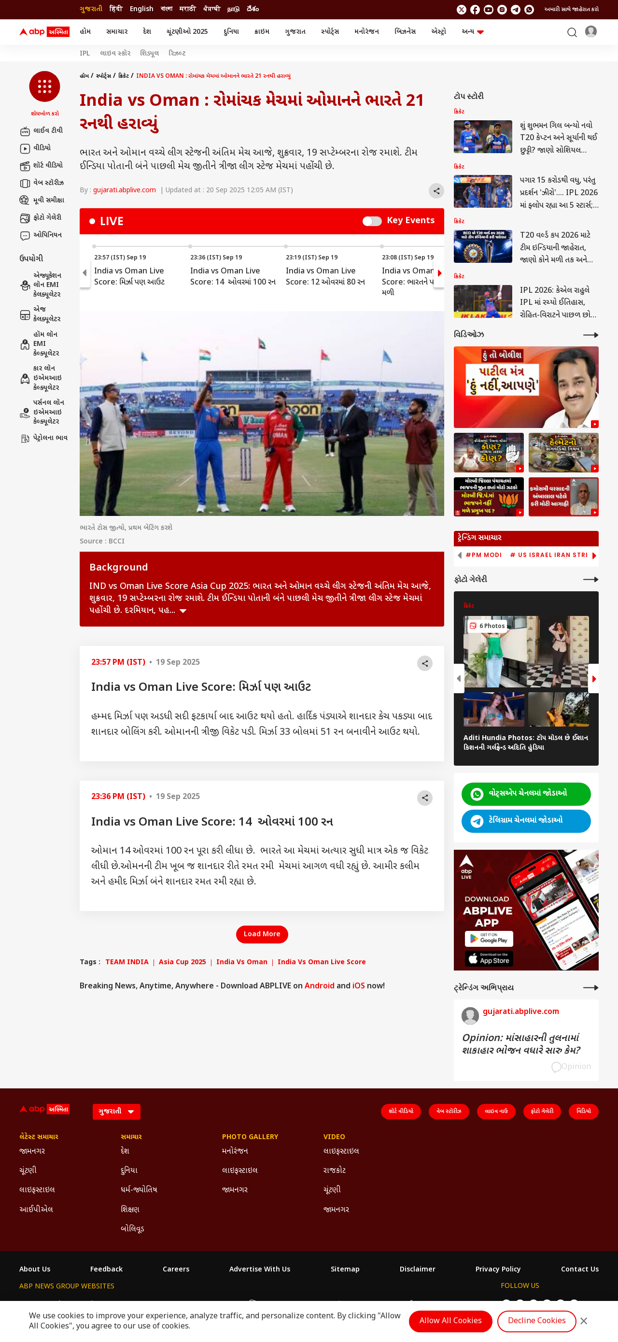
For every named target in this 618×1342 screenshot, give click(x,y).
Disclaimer (417, 1270)
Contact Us (580, 1270)
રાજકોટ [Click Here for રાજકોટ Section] (334, 1171)
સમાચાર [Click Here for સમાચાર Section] (131, 1137)
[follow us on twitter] (461, 9)
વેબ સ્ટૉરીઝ (41, 183)
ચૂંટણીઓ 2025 (187, 32)
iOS (358, 987)
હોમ (85, 32)
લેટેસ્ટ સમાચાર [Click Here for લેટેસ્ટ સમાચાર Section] (38, 1137)
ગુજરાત (295, 32)
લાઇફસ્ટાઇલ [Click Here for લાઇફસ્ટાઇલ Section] (37, 1190)
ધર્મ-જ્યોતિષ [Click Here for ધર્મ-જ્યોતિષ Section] (139, 1190)
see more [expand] (183, 611)
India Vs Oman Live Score (322, 962)
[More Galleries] (591, 579)
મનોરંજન (366, 32)
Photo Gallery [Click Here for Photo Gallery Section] (250, 1137)
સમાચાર (116, 32)
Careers (176, 1270)
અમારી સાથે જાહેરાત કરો (572, 10)
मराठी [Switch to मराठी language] (188, 9)
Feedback (106, 1270)
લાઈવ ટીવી (41, 131)
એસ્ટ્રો (438, 32)
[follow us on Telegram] (515, 9)
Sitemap (345, 1270)
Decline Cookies (537, 1321)
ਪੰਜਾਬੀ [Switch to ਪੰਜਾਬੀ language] (211, 9)
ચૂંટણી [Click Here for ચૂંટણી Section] (28, 1171)
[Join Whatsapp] (529, 9)
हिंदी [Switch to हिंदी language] (116, 9)
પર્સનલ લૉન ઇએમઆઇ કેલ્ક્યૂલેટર (41, 413)
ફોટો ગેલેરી (40, 218)
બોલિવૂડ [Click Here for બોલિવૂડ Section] (132, 1230)
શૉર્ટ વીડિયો (41, 166)
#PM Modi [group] (483, 555)
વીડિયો (35, 149)
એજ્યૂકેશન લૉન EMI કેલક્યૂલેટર (40, 285)
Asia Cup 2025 (182, 962)
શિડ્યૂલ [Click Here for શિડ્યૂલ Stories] (149, 54)
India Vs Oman (241, 962)
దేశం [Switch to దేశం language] (253, 9)
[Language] (116, 1112)
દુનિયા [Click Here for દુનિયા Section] (129, 1171)
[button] (44, 94)
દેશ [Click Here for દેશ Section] (125, 1152)
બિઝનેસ (405, 32)
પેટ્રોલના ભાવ (43, 438)
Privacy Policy (498, 1270)
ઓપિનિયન (40, 236)
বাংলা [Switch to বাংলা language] (166, 9)
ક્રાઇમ (261, 32)
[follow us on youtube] (488, 9)
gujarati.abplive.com (124, 190)
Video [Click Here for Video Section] (334, 1137)
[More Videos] (591, 335)
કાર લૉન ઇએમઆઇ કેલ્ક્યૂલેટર (40, 378)
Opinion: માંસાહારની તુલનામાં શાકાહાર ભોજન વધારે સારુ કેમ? (520, 1044)
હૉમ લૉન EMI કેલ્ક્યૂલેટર (39, 344)
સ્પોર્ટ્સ (330, 32)
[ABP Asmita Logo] (44, 32)
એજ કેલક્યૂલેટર (39, 314)
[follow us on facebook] (475, 9)
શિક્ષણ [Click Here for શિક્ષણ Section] (130, 1210)
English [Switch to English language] (142, 9)
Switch (372, 221)
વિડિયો (583, 1111)
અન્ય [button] (473, 32)
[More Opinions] (591, 987)
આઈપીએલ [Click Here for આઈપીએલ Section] (36, 1210)
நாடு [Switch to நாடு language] (233, 9)
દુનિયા (231, 32)
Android (320, 987)
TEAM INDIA (127, 962)
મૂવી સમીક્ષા (41, 201)
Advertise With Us (259, 1270)
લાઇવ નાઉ (496, 1111)
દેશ (147, 32)
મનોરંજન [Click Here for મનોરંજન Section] (235, 1152)
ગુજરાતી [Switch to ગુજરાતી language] (91, 9)
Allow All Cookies (451, 1321)
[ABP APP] (489, 939)
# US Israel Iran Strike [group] (553, 555)
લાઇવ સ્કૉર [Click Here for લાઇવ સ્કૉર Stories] (115, 54)
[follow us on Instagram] (502, 9)
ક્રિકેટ (123, 76)
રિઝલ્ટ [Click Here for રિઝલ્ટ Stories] (177, 54)
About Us (34, 1270)
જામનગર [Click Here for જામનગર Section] (32, 1152)
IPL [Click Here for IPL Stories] (85, 54)
